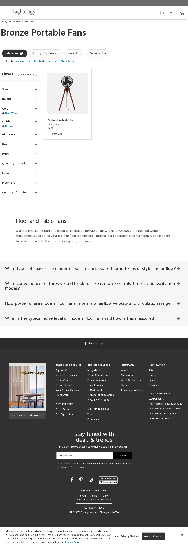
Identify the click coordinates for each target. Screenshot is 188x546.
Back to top (94, 341)
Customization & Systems (101, 393)
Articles (153, 368)
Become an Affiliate (132, 388)
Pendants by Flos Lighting (163, 412)
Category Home (8, 21)
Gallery (152, 373)
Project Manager (96, 378)
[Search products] (162, 12)
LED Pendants (156, 397)
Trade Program (95, 383)
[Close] (182, 535)
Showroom (127, 373)
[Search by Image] (171, 13)
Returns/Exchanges (66, 373)
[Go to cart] (182, 12)
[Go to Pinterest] (81, 478)
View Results (32, 75)
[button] (4, 12)
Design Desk (94, 368)
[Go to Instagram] (91, 478)
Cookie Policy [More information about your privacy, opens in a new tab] (73, 542)
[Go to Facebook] (72, 478)
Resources (93, 417)
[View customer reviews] (108, 478)
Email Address (67, 453)
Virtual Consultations (98, 373)
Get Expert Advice (66, 412)
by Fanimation (60, 123)
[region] (94, 536)
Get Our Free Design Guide (28, 413)
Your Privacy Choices (67, 388)
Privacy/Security (65, 383)
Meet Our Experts (131, 378)
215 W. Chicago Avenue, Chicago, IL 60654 (94, 510)
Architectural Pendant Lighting (165, 402)
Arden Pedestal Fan (66, 119)
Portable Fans (29, 21)
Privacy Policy (122, 462)
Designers (154, 383)
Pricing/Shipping (64, 378)
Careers (125, 383)
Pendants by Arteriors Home (164, 407)
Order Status (62, 393)
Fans (19, 21)
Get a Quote (63, 407)
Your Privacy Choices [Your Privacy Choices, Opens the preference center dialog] (127, 536)
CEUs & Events (95, 388)
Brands (152, 378)
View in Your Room (98, 398)
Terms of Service (70, 465)
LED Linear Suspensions (161, 417)
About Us (126, 368)
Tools (90, 412)
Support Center (64, 368)
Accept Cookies (153, 536)
